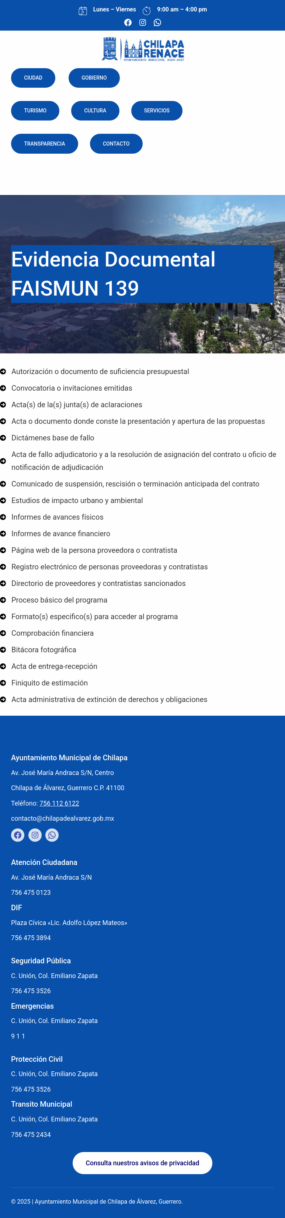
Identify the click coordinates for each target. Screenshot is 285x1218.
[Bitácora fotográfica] (38, 649)
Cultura (95, 111)
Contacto (116, 144)
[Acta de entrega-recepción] (48, 666)
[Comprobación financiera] (47, 633)
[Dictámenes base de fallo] (47, 438)
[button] (142, 1163)
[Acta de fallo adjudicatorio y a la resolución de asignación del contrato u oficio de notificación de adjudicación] (142, 461)
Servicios (157, 111)
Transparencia (44, 144)
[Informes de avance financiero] (55, 533)
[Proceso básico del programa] (53, 600)
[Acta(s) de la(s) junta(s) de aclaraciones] (71, 404)
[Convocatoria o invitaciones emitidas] (66, 388)
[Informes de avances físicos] (52, 517)
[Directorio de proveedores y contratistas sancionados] (93, 583)
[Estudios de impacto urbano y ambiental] (71, 500)
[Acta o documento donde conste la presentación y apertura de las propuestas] (132, 421)
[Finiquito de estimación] (44, 683)
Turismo (35, 111)
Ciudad (33, 78)
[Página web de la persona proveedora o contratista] (88, 550)
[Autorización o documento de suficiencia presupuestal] (94, 371)
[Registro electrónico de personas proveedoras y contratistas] (104, 567)
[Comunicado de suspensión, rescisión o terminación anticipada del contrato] (130, 484)
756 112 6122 (59, 803)
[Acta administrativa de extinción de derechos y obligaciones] (104, 699)
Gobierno (94, 78)
